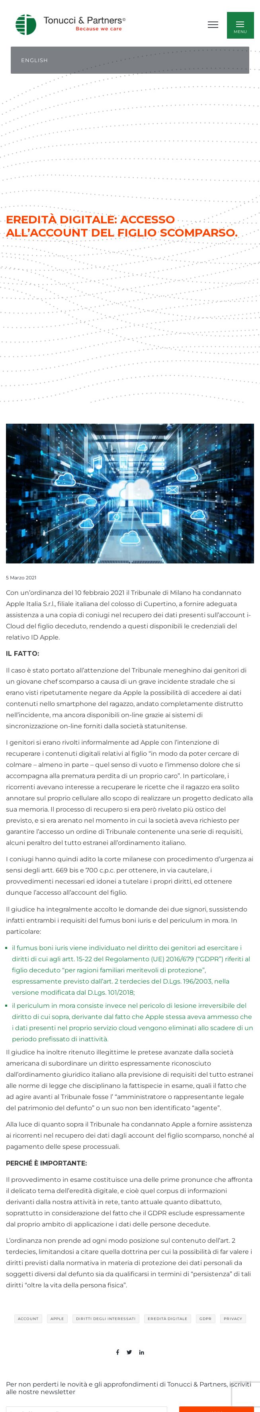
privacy (233, 1318)
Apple (57, 1318)
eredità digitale (168, 1318)
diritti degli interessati (106, 1318)
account (28, 1318)
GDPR (205, 1318)
